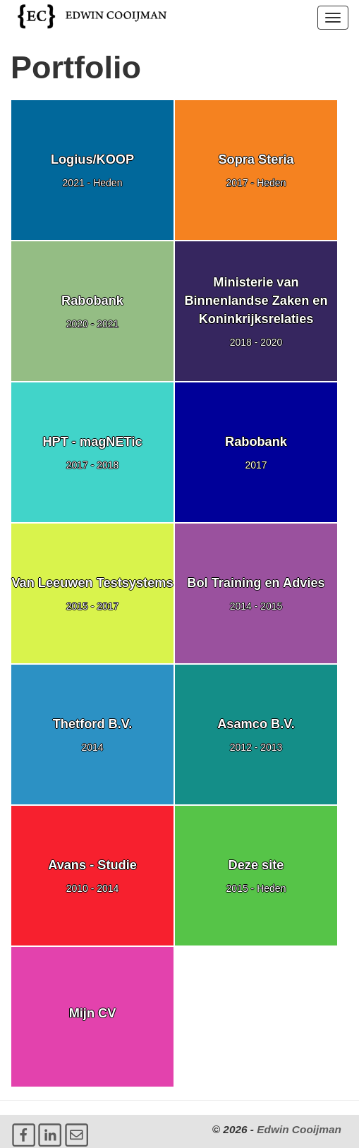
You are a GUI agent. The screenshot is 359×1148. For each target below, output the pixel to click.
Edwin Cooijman (299, 1129)
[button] (332, 18)
